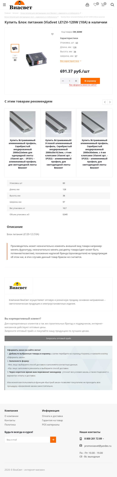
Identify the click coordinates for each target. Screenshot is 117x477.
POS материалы (51, 424)
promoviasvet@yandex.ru (97, 445)
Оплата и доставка (52, 416)
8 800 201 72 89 (93, 438)
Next (109, 102)
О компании (11, 416)
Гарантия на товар (52, 420)
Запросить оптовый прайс (58, 338)
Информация (50, 410)
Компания (11, 410)
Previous (105, 102)
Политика (10, 424)
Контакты (10, 420)
